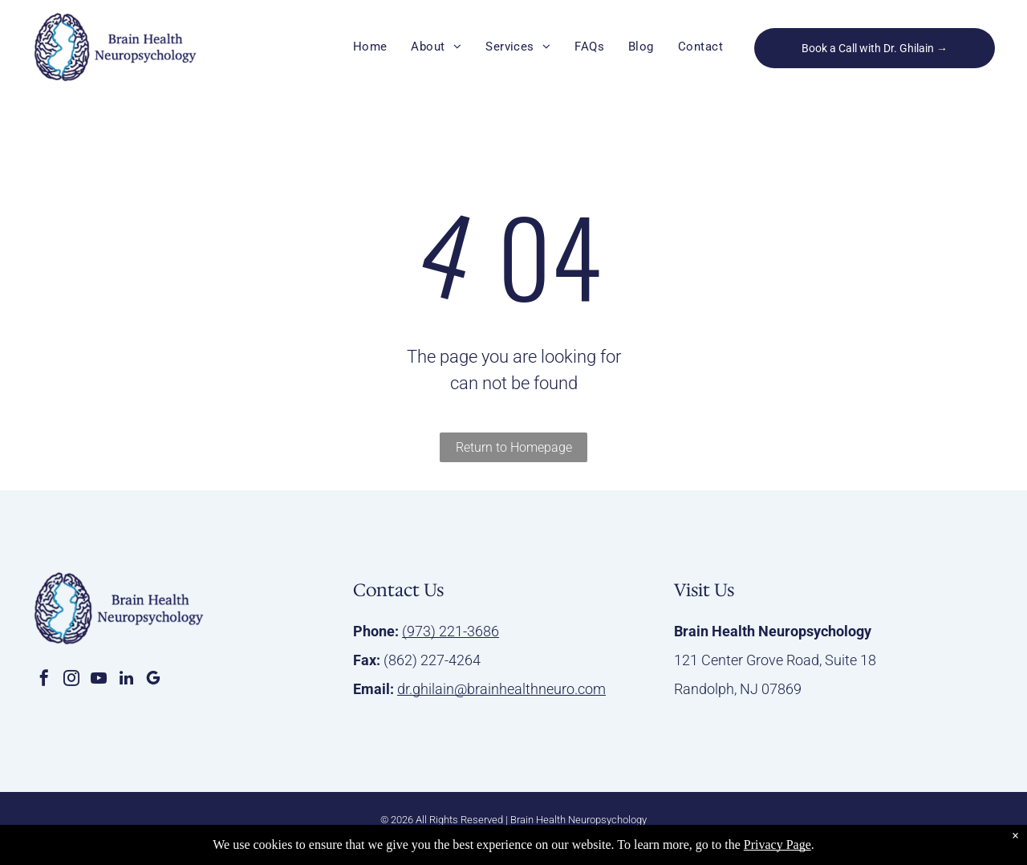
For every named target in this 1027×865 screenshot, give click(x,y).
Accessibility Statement (454, 837)
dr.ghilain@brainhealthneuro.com (501, 688)
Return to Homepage (514, 447)
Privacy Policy (361, 837)
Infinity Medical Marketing (640, 837)
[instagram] (71, 680)
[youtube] (99, 680)
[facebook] (44, 680)
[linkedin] (126, 680)
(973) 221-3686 (450, 631)
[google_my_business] (153, 680)
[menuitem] (370, 46)
